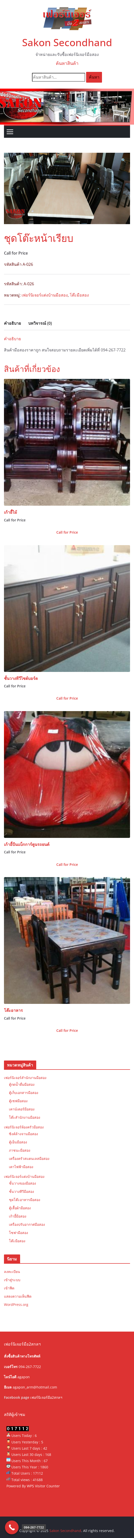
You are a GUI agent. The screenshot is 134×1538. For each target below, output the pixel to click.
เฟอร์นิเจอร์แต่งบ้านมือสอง (45, 295)
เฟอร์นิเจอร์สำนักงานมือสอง (25, 1077)
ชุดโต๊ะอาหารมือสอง (24, 1199)
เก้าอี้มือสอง (17, 1216)
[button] (123, 160)
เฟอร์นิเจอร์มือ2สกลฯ (46, 1397)
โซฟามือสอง (18, 1232)
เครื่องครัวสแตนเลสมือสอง (29, 1158)
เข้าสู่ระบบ (12, 1279)
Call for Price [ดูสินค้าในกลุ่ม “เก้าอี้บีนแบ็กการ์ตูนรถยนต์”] (67, 864)
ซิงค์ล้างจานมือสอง (23, 1133)
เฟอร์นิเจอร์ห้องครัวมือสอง (24, 1127)
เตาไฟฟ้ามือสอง (21, 1166)
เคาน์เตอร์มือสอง (21, 1109)
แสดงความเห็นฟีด (18, 1296)
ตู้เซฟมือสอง (18, 1100)
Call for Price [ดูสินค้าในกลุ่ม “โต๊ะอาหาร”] (67, 1030)
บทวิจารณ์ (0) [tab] (40, 323)
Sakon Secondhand (67, 42)
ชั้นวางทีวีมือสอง (21, 1191)
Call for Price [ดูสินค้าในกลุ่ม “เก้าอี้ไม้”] (67, 532)
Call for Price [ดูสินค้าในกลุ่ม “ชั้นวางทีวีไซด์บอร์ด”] (67, 698)
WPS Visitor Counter (43, 1486)
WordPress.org (16, 1304)
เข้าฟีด (9, 1288)
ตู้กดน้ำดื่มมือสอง (21, 1084)
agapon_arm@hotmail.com (35, 1387)
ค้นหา (94, 77)
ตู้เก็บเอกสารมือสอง (23, 1092)
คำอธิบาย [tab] (12, 323)
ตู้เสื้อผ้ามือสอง (20, 1208)
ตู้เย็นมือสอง (18, 1142)
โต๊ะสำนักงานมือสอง (24, 1117)
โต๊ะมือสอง (79, 295)
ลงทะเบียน (12, 1271)
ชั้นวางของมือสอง (22, 1183)
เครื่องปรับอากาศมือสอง (27, 1224)
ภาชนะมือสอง (19, 1150)
